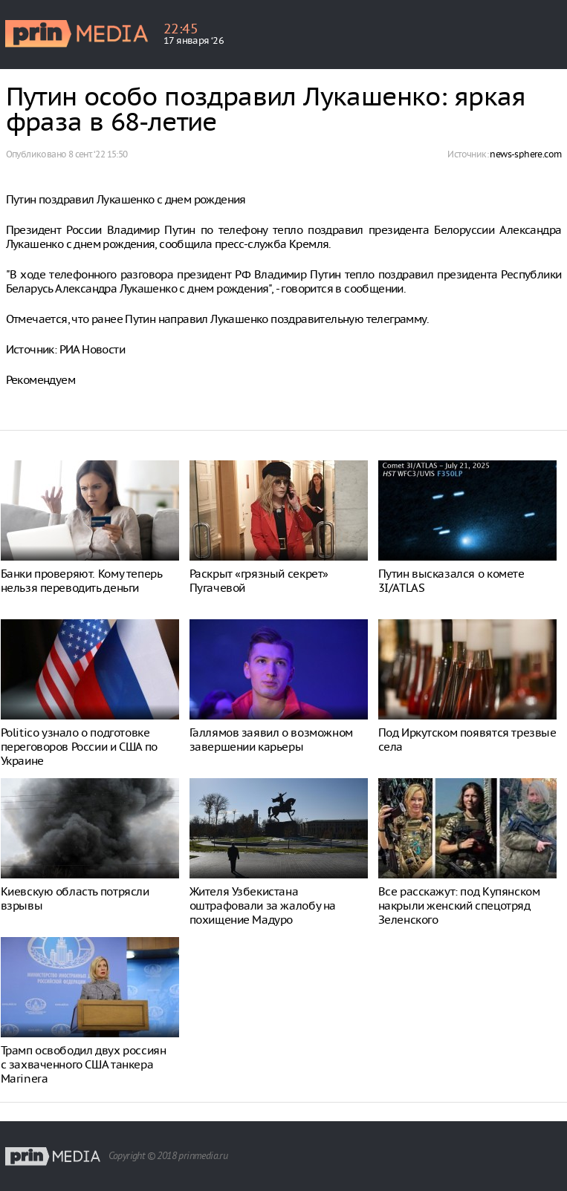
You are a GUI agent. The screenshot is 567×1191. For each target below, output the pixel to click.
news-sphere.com (525, 154)
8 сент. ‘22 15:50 (98, 154)
